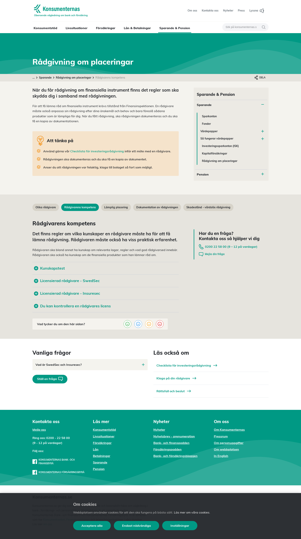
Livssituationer (77, 28)
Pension (203, 174)
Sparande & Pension (174, 28)
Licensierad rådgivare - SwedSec (67, 280)
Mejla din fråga (212, 254)
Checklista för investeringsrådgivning (96, 151)
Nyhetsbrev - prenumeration (174, 436)
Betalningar (101, 456)
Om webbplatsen (226, 449)
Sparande (45, 77)
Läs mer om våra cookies (191, 512)
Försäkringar (105, 28)
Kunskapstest (49, 268)
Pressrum (221, 436)
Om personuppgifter (228, 443)
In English (221, 456)
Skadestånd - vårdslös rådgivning (208, 207)
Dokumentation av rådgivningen (157, 207)
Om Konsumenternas (229, 430)
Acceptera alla (92, 526)
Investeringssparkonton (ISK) (220, 146)
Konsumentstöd (45, 28)
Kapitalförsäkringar (214, 153)
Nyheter (159, 430)
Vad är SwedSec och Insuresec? (90, 365)
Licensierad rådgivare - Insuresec (67, 293)
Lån (95, 449)
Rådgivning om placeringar (73, 77)
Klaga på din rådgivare (176, 378)
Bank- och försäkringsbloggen (175, 456)
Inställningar (179, 526)
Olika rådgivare (46, 207)
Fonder (206, 124)
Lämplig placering (116, 207)
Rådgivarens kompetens (80, 207)
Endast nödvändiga (136, 526)
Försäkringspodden (167, 449)
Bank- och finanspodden (171, 443)
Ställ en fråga (50, 379)
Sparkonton (209, 116)
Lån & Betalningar (137, 28)
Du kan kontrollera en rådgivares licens (72, 306)
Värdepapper (232, 131)
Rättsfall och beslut (173, 391)
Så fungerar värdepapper (232, 138)
